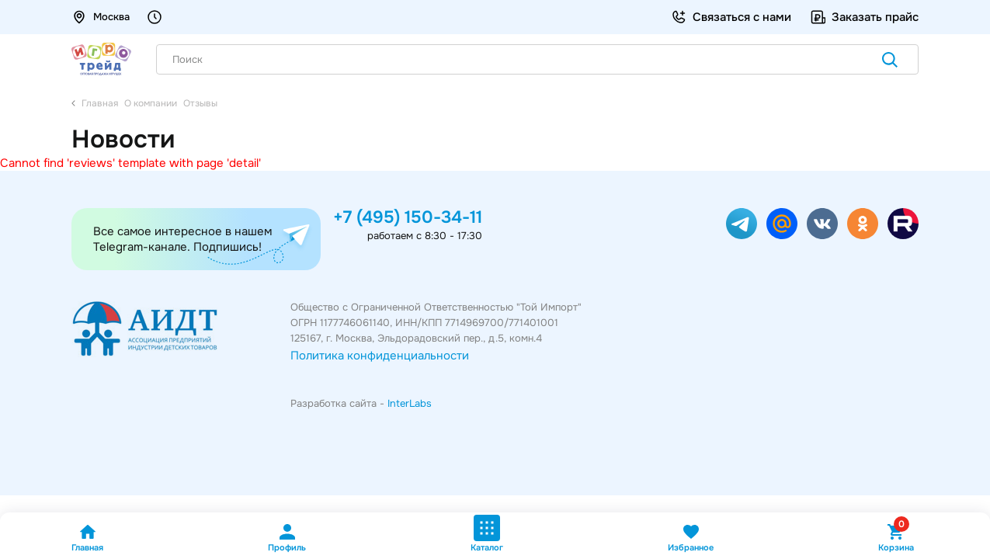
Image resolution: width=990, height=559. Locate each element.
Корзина (896, 538)
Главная (87, 538)
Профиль (287, 538)
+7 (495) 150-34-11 (407, 217)
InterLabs (409, 403)
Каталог (487, 534)
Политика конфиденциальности (379, 355)
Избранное (691, 538)
